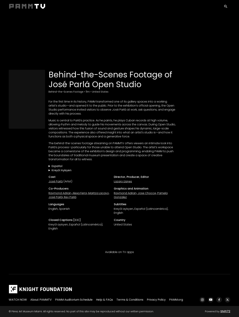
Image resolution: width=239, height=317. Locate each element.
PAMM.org (176, 300)
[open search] (227, 7)
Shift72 (225, 311)
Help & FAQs (104, 300)
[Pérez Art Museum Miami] (40, 289)
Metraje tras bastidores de (112, 166)
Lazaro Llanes (123, 181)
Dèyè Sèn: (112, 170)
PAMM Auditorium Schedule (74, 300)
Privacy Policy (156, 300)
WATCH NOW (18, 300)
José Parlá (56, 181)
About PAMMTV (41, 300)
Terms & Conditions (129, 300)
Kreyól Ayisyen (61, 170)
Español (57, 166)
